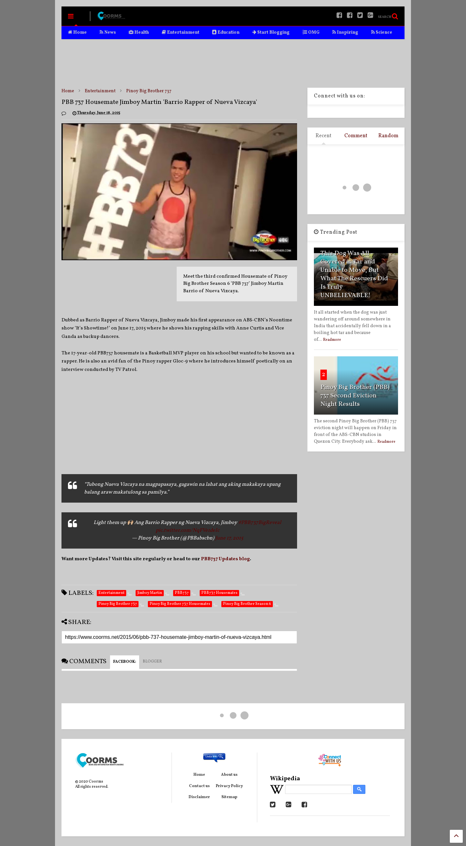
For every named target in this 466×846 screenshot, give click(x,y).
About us (229, 774)
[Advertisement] (233, 63)
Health (139, 32)
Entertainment (180, 32)
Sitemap (229, 797)
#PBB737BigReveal (259, 522)
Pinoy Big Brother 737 (149, 91)
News (108, 32)
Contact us (199, 786)
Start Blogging (271, 32)
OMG (311, 32)
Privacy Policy (229, 786)
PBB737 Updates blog (225, 559)
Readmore (332, 339)
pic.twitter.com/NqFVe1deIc (187, 530)
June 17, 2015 (229, 538)
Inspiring (345, 32)
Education (225, 32)
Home (77, 32)
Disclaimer (199, 797)
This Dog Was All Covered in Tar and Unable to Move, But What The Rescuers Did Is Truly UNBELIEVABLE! (354, 274)
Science (381, 32)
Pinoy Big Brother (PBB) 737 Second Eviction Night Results (355, 396)
